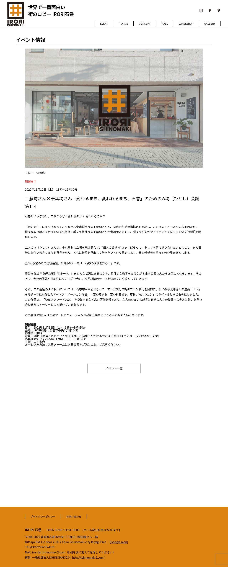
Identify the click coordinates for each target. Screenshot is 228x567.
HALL (165, 23)
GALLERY (209, 23)
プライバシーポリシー (42, 516)
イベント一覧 (114, 368)
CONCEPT (145, 23)
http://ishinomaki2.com (88, 557)
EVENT (104, 23)
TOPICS (123, 23)
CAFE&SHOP (186, 23)
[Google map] (119, 542)
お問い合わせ (73, 516)
